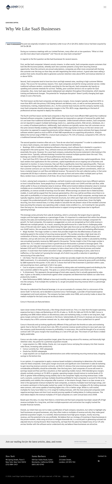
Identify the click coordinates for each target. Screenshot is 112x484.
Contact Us (102, 456)
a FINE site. (57, 476)
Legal (72, 476)
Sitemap (65, 476)
